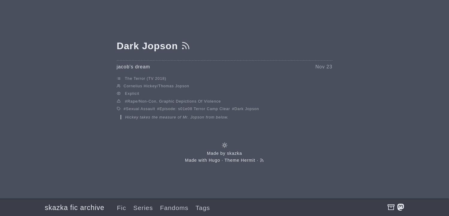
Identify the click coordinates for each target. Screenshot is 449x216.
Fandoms (174, 207)
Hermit (248, 160)
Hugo (214, 160)
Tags (203, 207)
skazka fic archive (75, 208)
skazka (234, 153)
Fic (121, 207)
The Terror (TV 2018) (145, 78)
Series (143, 207)
